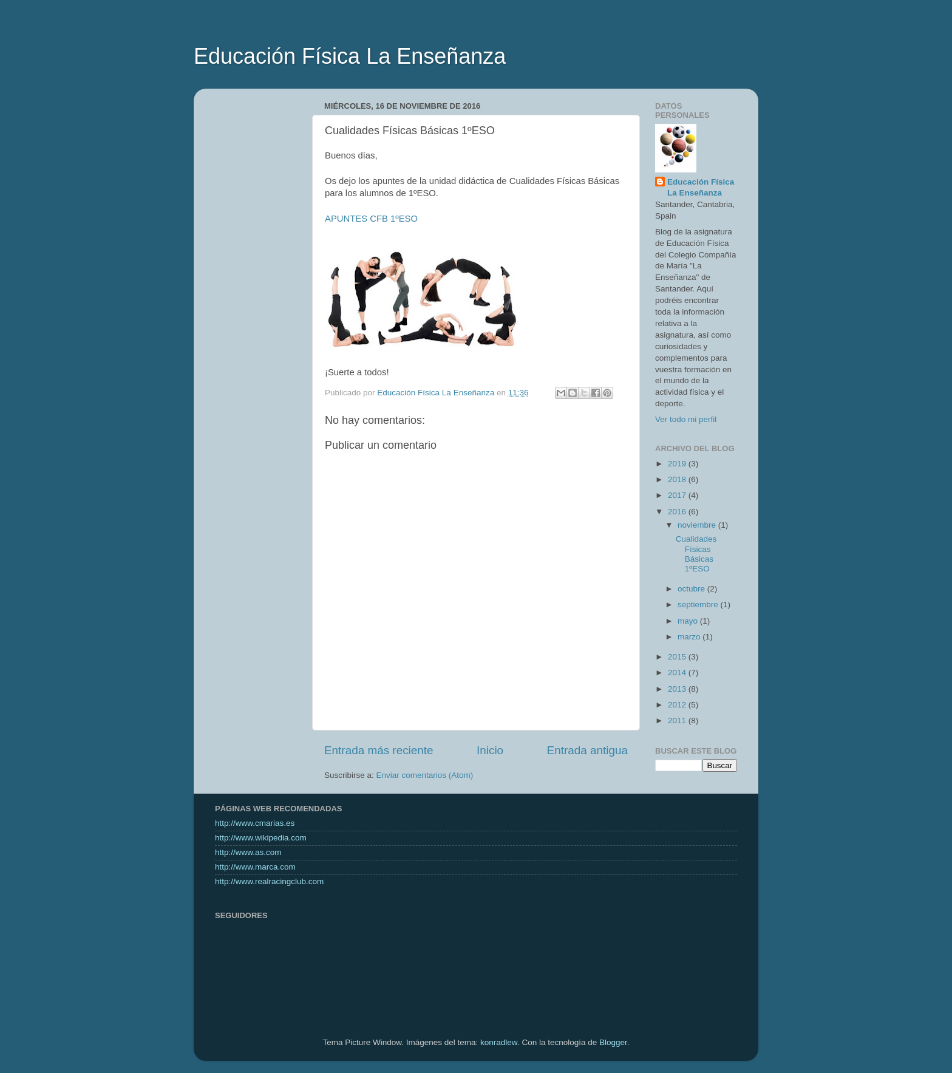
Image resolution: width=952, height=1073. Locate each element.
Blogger (613, 1042)
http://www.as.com (248, 852)
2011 (678, 720)
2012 (678, 704)
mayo (689, 620)
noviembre (698, 525)
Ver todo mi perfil (685, 419)
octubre (692, 588)
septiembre (699, 604)
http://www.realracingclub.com (269, 881)
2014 (678, 672)
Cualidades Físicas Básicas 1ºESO (696, 553)
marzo (690, 636)
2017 (678, 495)
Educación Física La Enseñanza (350, 56)
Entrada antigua (587, 750)
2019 (678, 463)
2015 (678, 656)
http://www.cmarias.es (254, 823)
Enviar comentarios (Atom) (425, 775)
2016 (678, 511)
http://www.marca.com (255, 866)
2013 (678, 688)
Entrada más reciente (378, 750)
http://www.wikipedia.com (261, 837)
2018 (678, 479)
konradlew (498, 1042)
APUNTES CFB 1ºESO (371, 218)
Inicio (490, 750)
